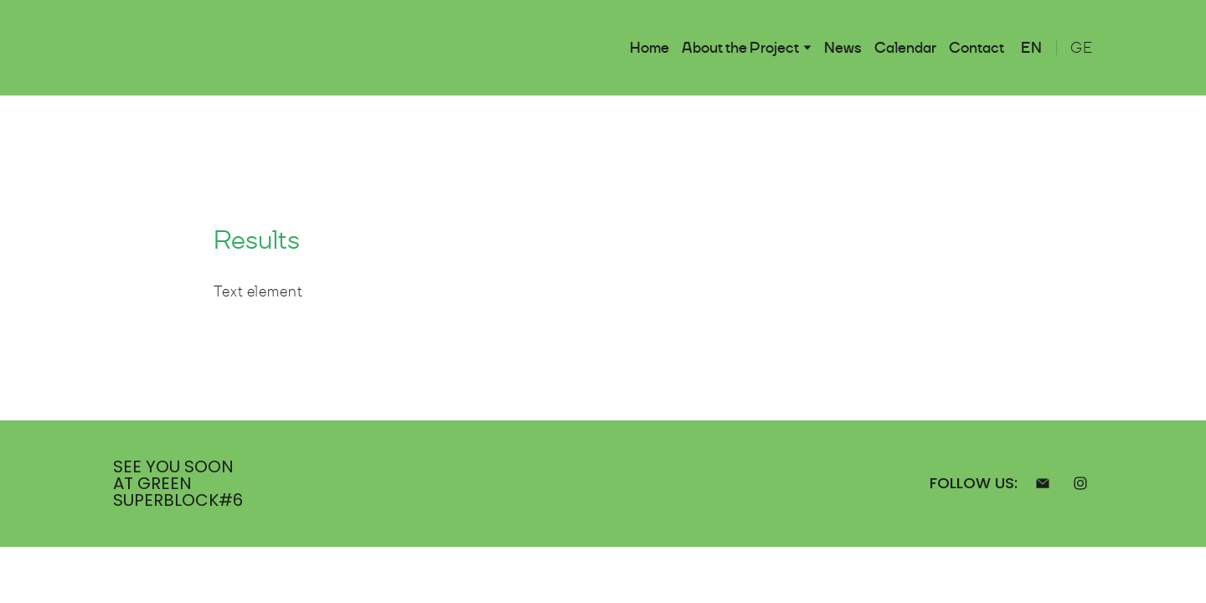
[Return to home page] (148, 48)
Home (649, 48)
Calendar (905, 48)
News (843, 48)
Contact (976, 48)
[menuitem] (1032, 48)
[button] (1042, 483)
